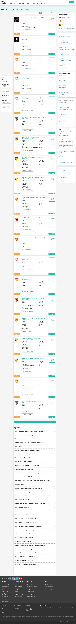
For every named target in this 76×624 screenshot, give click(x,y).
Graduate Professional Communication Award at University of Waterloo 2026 (31, 339)
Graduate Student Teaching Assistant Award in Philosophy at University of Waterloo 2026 (31, 218)
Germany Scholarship (18, 586)
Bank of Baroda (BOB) (64, 21)
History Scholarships (62, 121)
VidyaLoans (29, 598)
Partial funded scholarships (63, 177)
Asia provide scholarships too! (64, 135)
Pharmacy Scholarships (63, 114)
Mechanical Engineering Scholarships (65, 109)
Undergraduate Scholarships (7, 593)
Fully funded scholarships (63, 175)
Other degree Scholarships (63, 67)
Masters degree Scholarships (64, 42)
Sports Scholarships (62, 102)
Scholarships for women (6, 599)
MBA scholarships (5, 591)
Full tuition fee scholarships (63, 179)
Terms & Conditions (17, 605)
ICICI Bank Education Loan (31, 596)
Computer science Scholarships (64, 123)
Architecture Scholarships (6, 584)
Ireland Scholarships (62, 87)
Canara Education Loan (30, 589)
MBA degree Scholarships (63, 44)
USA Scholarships (62, 75)
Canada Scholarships (62, 85)
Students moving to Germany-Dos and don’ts (66, 162)
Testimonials (4, 609)
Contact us (3, 612)
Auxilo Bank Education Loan (31, 594)
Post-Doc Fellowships (6, 598)
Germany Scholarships (63, 80)
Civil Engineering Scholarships (64, 107)
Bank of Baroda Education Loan (32, 586)
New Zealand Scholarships (63, 92)
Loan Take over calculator (49, 586)
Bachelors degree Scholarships (64, 40)
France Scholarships (18, 593)
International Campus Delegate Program (29, 608)
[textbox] (6, 86)
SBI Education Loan (30, 584)
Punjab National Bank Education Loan (33, 593)
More (43, 3)
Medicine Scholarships (63, 116)
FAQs (3, 611)
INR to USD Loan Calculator (49, 584)
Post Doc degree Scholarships (64, 54)
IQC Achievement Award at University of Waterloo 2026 (33, 58)
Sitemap (15, 609)
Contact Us (36, 3)
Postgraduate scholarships (6, 601)
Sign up (71, 1)
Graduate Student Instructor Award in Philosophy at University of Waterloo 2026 (32, 279)
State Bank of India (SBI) (65, 17)
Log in (67, 1)
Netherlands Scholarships (63, 94)
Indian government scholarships (64, 172)
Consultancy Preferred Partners (29, 610)
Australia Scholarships (63, 82)
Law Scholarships (62, 119)
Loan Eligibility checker (48, 589)
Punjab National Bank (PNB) (65, 24)
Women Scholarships (62, 170)
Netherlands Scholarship (19, 596)
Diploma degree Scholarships (64, 47)
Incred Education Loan (30, 591)
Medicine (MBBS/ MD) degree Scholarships (66, 49)
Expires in (52, 19)
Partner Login (28, 605)
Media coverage (16, 608)
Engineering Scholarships (6, 588)
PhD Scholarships (5, 596)
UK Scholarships (62, 78)
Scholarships (11, 3)
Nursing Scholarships (62, 104)
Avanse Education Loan (31, 588)
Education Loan (21, 3)
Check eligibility (52, 33)
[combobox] (6, 81)
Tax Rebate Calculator (48, 588)
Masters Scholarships (6, 594)
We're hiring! (4, 605)
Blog (29, 3)
